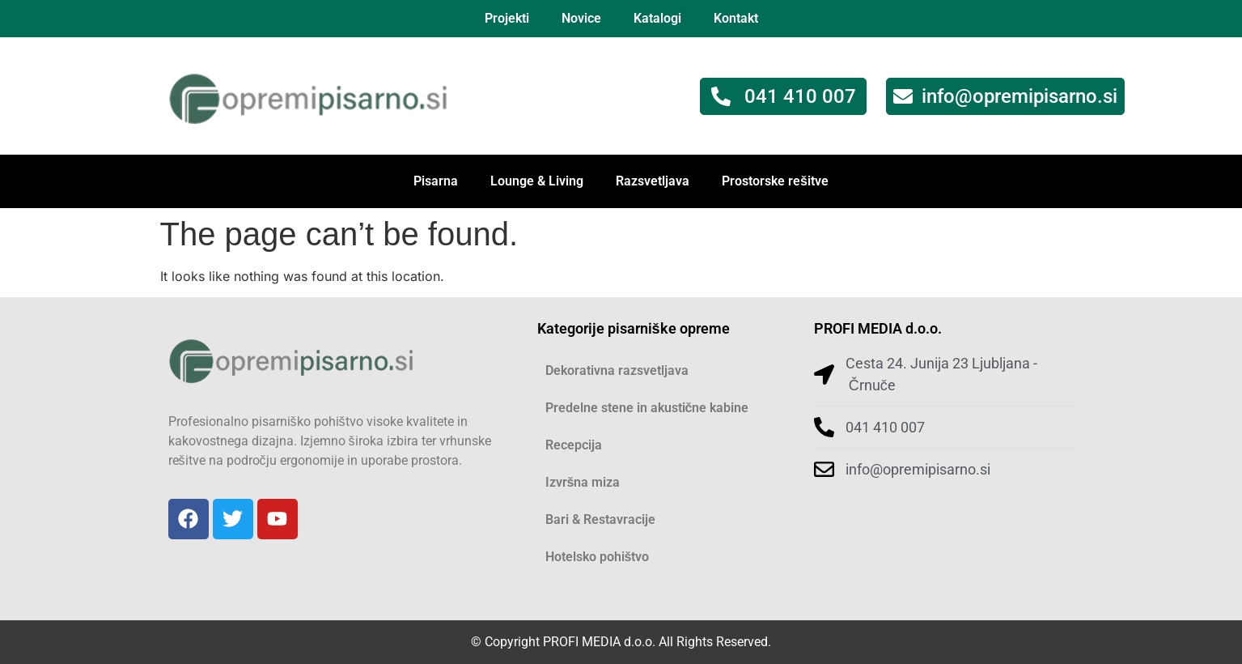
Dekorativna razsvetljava (617, 370)
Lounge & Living (536, 181)
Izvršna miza (583, 482)
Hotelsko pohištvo (597, 556)
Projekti (507, 18)
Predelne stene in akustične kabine (647, 407)
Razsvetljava (652, 181)
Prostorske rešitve (775, 181)
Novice (581, 18)
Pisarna (435, 181)
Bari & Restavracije (600, 519)
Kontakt (736, 18)
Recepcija (573, 445)
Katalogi (657, 18)
